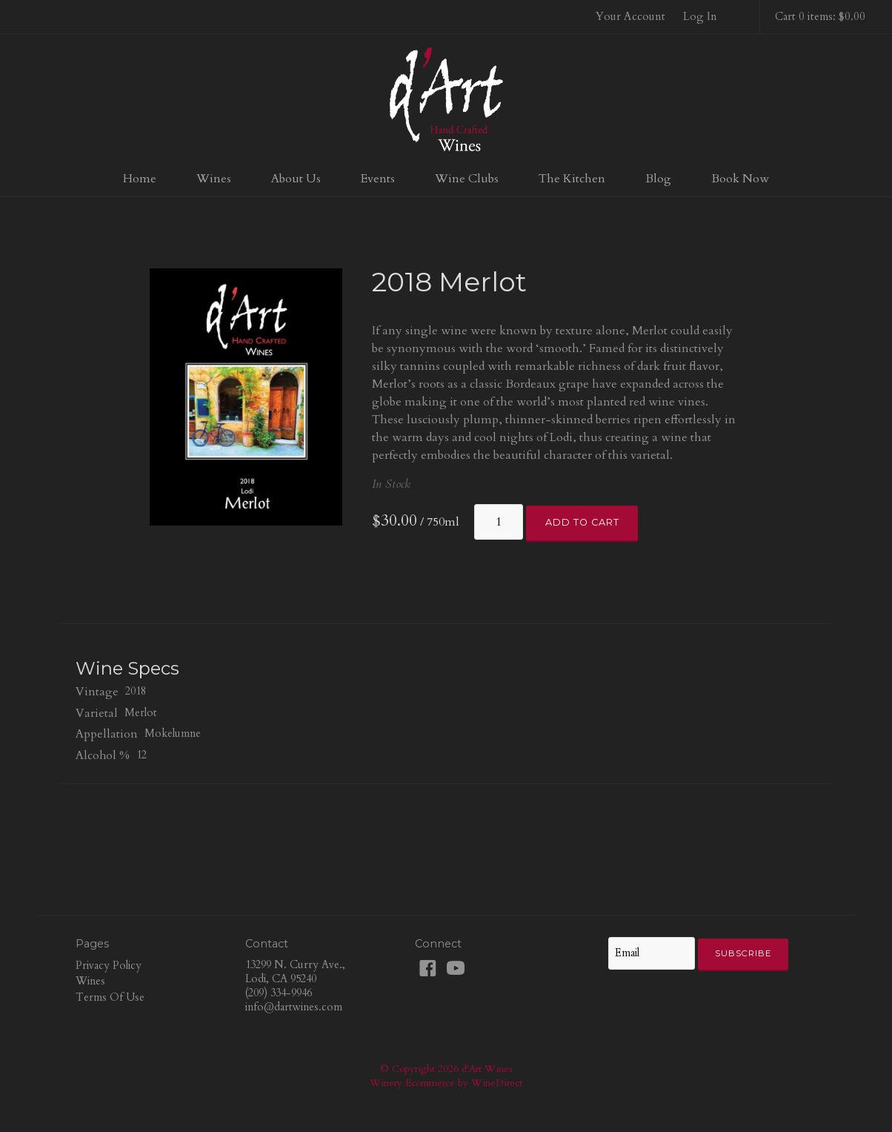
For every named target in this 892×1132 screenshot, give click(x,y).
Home (139, 179)
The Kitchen (572, 179)
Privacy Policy (109, 966)
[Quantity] (498, 522)
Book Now (740, 179)
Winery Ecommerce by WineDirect (446, 1083)
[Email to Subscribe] (651, 953)
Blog (658, 179)
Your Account (630, 16)
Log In (700, 16)
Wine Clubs (467, 179)
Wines (213, 179)
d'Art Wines (446, 99)
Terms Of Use (110, 997)
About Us (296, 179)
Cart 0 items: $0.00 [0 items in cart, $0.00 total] (820, 16)
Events (378, 179)
